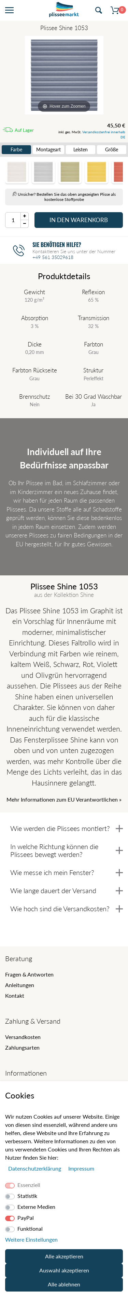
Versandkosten (23, 1037)
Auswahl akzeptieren (64, 1270)
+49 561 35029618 (52, 257)
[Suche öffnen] (98, 10)
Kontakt (14, 995)
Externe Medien (36, 1206)
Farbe (16, 149)
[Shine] (64, 75)
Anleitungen (19, 985)
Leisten (80, 149)
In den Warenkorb (78, 219)
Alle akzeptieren (64, 1256)
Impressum (81, 1168)
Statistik (27, 1195)
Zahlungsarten (22, 1047)
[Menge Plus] (25, 216)
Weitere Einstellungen (31, 1239)
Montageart (48, 149)
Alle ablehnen (64, 1284)
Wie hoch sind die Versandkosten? (66, 908)
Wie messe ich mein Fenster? (66, 872)
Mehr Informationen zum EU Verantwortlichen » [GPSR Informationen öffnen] (64, 799)
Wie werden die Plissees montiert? (66, 828)
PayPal (25, 1217)
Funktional (30, 1228)
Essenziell (28, 1185)
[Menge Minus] (25, 224)
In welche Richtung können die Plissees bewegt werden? (66, 850)
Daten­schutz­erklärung (35, 1168)
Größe (111, 149)
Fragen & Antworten (29, 974)
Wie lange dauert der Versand (66, 890)
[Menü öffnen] (9, 10)
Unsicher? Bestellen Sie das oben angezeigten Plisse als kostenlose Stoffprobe (64, 197)
